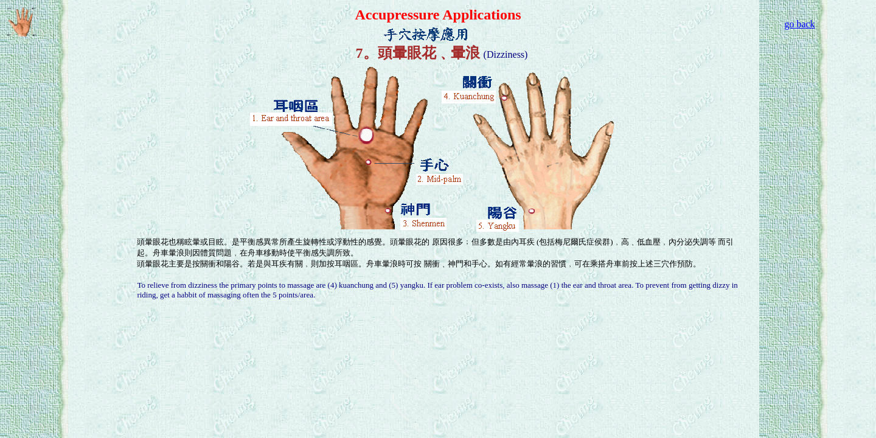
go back (799, 24)
